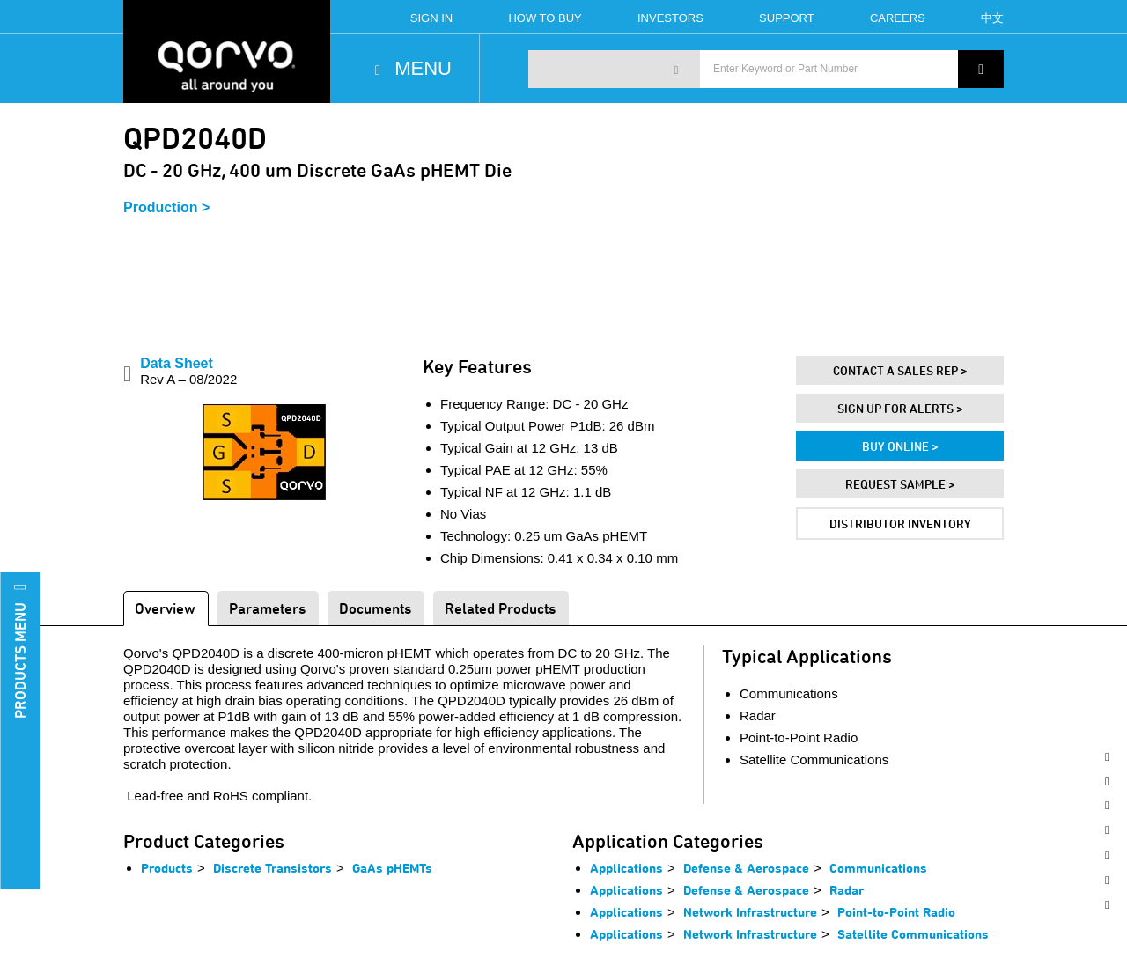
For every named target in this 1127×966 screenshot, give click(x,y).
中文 (992, 18)
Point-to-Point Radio (896, 911)
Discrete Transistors (272, 867)
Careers (897, 18)
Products (167, 867)
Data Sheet (188, 371)
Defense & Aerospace (746, 867)
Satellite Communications (913, 933)
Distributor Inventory (900, 523)
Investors (670, 18)
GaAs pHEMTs (392, 867)
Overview (165, 608)
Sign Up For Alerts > (900, 408)
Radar (846, 889)
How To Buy (544, 18)
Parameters (267, 608)
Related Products (500, 608)
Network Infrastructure (750, 911)
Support (786, 18)
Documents (375, 608)
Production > (166, 207)
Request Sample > (900, 483)
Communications (878, 867)
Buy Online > (900, 446)
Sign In (431, 18)
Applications (626, 867)
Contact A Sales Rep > (900, 370)
